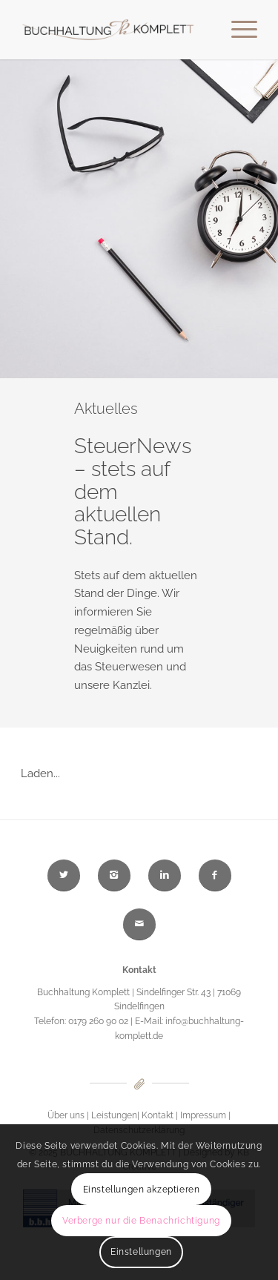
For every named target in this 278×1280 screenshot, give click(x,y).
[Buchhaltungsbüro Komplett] (115, 29)
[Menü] (236, 29)
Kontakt (157, 1115)
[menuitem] (236, 29)
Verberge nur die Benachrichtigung (141, 1220)
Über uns (66, 1115)
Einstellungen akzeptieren (141, 1189)
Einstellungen (141, 1252)
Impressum (203, 1115)
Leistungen (114, 1115)
